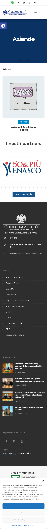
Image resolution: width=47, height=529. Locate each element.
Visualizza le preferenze (23, 520)
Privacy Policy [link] (28, 525)
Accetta (23, 506)
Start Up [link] (10, 289)
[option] (23, 168)
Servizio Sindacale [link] (14, 277)
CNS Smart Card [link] (14, 323)
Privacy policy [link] (9, 453)
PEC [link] (8, 329)
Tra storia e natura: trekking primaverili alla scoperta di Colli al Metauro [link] (28, 366)
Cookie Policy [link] (17, 525)
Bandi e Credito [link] (13, 283)
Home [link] (19, 61)
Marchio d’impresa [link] (15, 306)
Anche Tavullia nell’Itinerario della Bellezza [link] (29, 408)
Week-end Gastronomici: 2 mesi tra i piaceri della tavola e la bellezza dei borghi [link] (29, 394)
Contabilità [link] (11, 295)
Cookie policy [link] (24, 453)
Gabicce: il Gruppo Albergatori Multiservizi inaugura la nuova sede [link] (29, 380)
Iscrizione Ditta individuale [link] (23, 127)
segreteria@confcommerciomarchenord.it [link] (26, 253)
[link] (3, 25)
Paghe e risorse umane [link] (17, 300)
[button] (43, 480)
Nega (23, 513)
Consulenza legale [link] (15, 335)
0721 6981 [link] (14, 238)
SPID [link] (8, 312)
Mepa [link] (8, 318)
